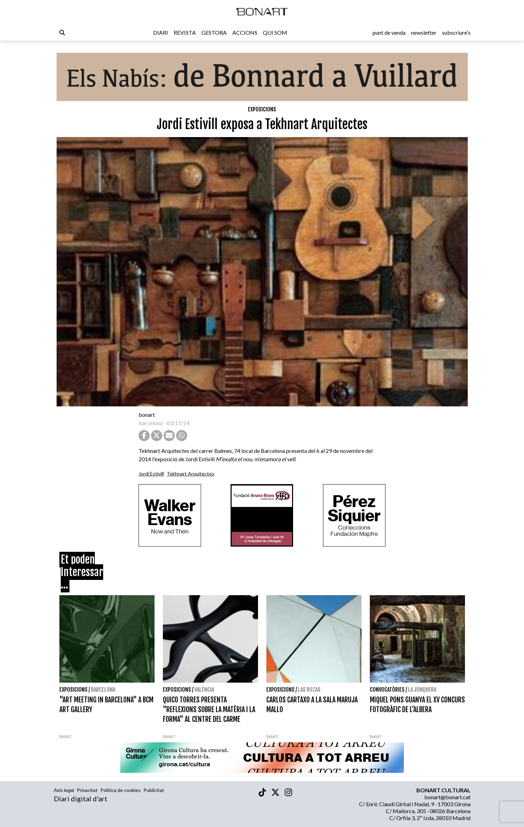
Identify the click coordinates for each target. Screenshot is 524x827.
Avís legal (64, 790)
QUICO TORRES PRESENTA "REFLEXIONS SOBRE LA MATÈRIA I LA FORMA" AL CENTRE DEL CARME (209, 709)
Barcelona (103, 689)
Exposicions (262, 109)
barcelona (151, 423)
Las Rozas (309, 689)
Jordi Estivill (151, 473)
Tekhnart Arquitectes (190, 473)
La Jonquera (422, 689)
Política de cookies (120, 790)
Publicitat (153, 790)
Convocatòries (387, 689)
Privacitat (87, 790)
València (204, 689)
